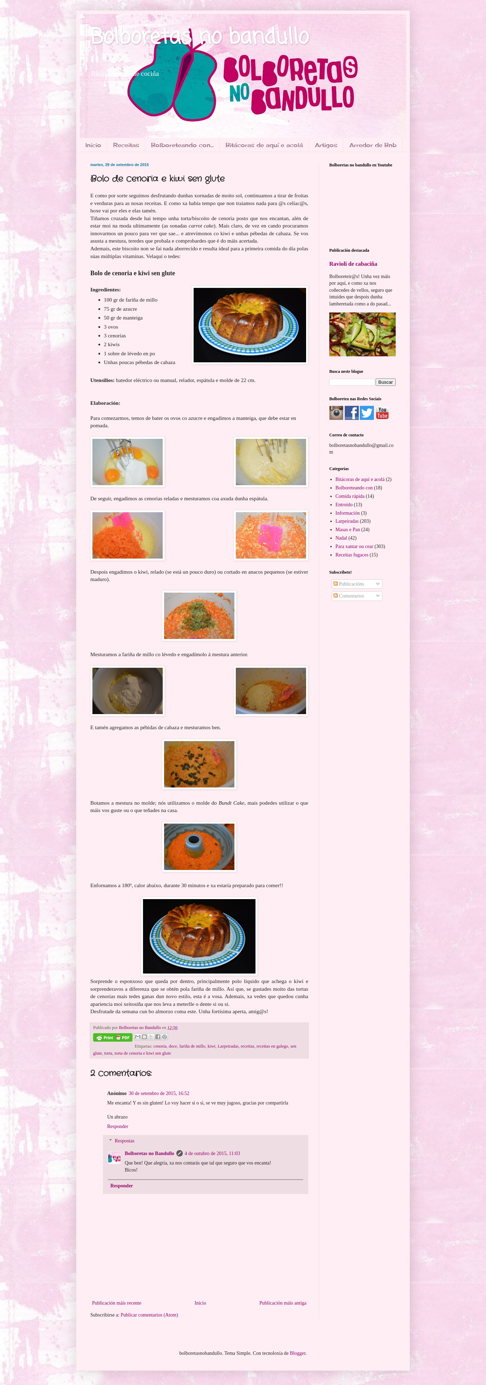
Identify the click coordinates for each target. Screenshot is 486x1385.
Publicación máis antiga (282, 1303)
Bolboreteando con (354, 487)
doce (173, 1046)
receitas (247, 1046)
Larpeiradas (228, 1046)
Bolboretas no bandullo (199, 38)
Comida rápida (350, 496)
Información (348, 513)
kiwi (211, 1046)
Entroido (344, 504)
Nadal (341, 538)
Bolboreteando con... (182, 145)
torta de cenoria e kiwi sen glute (143, 1053)
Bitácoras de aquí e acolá (264, 145)
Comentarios (348, 596)
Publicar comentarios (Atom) (149, 1315)
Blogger (297, 1353)
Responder (117, 1126)
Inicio (93, 145)
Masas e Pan (348, 529)
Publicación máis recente (116, 1303)
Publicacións (348, 584)
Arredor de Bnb (372, 145)
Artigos (326, 145)
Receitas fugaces (352, 555)
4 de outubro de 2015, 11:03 (212, 1153)
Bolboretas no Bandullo (149, 1153)
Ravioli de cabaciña (353, 263)
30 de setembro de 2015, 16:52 (159, 1093)
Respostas (124, 1140)
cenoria (160, 1046)
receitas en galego (272, 1046)
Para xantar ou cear (355, 546)
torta (108, 1053)
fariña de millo (192, 1046)
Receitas (126, 145)
